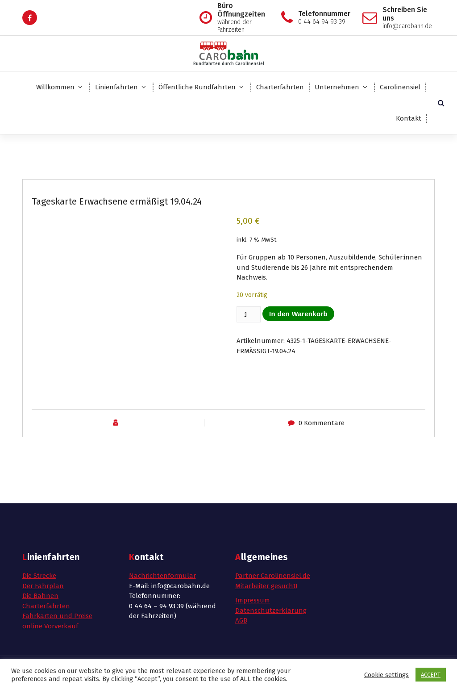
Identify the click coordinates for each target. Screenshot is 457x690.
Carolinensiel (400, 87)
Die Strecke (39, 576)
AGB (241, 620)
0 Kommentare (322, 423)
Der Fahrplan (43, 586)
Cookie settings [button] (386, 675)
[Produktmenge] (249, 314)
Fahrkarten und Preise (57, 616)
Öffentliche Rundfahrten (197, 87)
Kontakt (408, 118)
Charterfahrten (280, 87)
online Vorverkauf (50, 626)
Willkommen (55, 87)
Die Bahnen (40, 596)
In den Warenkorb (298, 314)
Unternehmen (337, 87)
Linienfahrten (116, 87)
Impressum (252, 600)
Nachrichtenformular (162, 576)
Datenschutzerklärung (271, 610)
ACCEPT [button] (430, 674)
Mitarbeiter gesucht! (266, 586)
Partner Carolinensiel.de (272, 576)
